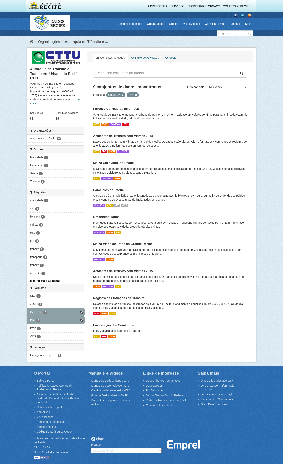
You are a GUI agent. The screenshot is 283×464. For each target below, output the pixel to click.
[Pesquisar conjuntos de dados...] (165, 73)
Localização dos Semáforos (114, 325)
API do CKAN (42, 447)
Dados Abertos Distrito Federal (165, 395)
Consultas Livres (215, 23)
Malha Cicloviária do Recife (113, 163)
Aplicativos (43, 412)
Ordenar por (195, 86)
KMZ (117, 205)
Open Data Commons (214, 404)
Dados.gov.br (154, 385)
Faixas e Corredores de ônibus (116, 108)
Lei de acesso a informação (217, 394)
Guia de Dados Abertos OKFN (109, 395)
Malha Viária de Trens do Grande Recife (122, 244)
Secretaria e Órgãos (203, 6)
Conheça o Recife (236, 6)
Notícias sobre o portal (50, 407)
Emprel (183, 445)
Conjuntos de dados (130, 23)
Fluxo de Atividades (145, 57)
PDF (125, 124)
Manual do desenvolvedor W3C (110, 385)
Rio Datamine (154, 390)
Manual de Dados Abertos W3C (110, 380)
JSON (105, 124)
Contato (235, 23)
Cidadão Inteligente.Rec (160, 405)
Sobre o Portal (45, 380)
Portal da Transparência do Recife (167, 400)
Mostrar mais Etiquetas (45, 280)
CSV (96, 124)
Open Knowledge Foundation (51, 452)
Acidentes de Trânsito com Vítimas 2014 (123, 136)
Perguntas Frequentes (50, 421)
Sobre (248, 23)
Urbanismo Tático (106, 217)
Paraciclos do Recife (108, 190)
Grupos (173, 23)
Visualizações (191, 23)
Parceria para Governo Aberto (219, 399)
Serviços (177, 6)
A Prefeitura (157, 6)
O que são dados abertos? (217, 380)
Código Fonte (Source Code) (54, 431)
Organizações (155, 23)
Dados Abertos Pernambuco (163, 380)
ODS (124, 205)
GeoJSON (115, 124)
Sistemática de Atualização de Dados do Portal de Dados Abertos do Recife (58, 398)
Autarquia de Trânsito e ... (86, 42)
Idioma (95, 445)
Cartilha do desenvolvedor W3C (110, 390)
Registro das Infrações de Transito (119, 298)
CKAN (97, 439)
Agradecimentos (47, 426)
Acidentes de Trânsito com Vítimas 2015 (123, 271)
